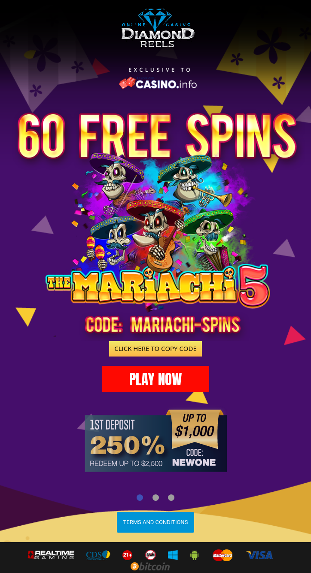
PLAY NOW (155, 379)
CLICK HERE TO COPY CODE (155, 348)
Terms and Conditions (155, 522)
